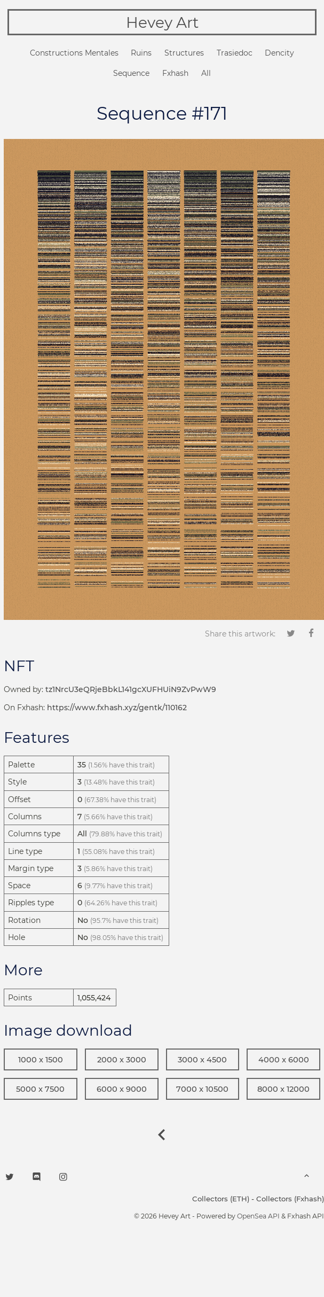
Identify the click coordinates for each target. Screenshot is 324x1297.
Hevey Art (162, 22)
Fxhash (175, 73)
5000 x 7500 (40, 1089)
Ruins (141, 53)
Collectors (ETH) (220, 1198)
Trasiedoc (234, 53)
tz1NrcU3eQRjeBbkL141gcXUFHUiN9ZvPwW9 (130, 689)
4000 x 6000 (283, 1060)
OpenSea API (258, 1216)
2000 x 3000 (121, 1060)
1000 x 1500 (40, 1060)
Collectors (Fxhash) (290, 1198)
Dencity (279, 53)
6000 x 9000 (122, 1089)
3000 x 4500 (202, 1060)
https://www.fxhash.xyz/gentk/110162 (117, 707)
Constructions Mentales (74, 53)
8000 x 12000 (283, 1089)
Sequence (131, 73)
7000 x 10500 (202, 1089)
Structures (184, 53)
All (206, 73)
